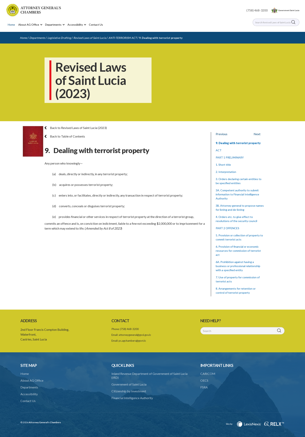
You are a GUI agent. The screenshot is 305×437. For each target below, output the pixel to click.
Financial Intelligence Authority (132, 398)
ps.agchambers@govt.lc (132, 340)
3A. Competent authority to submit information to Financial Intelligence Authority (237, 194)
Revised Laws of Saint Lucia (89, 37)
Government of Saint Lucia (128, 384)
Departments (37, 37)
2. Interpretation (226, 171)
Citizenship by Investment (128, 391)
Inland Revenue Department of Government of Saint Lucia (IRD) (149, 375)
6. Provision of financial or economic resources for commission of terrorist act (238, 250)
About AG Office (31, 380)
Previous (221, 134)
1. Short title (223, 164)
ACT (219, 150)
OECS (204, 380)
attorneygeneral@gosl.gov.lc (135, 334)
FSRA (204, 387)
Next (257, 134)
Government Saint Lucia (288, 10)
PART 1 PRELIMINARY (230, 157)
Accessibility (29, 394)
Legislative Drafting (59, 37)
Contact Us (96, 24)
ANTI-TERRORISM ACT (122, 37)
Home (11, 24)
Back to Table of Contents (65, 136)
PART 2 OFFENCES (227, 228)
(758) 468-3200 (257, 10)
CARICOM (207, 373)
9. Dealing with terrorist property (160, 37)
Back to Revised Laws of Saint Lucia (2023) (76, 128)
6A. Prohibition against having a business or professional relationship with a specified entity (238, 266)
